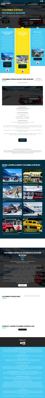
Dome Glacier (38, 359)
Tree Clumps (26, 393)
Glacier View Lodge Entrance (22, 388)
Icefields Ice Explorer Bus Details (11, 373)
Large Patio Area (19, 393)
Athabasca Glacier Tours (25, 372)
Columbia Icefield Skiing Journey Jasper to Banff (28, 356)
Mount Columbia (6, 366)
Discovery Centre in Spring (35, 377)
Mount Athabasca (30, 367)
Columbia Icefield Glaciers (34, 360)
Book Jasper (38, 59)
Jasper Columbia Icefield (5, 4)
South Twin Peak (34, 366)
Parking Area (38, 385)
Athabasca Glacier (7, 359)
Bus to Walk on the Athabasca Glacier (21, 377)
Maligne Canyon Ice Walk (31, 374)
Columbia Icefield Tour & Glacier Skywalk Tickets (7, 64)
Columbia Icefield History (8, 355)
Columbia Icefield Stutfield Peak (22, 368)
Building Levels (38, 382)
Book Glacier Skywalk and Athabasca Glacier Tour (5, 21)
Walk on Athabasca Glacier (22, 386)
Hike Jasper (42, 4)
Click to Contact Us (22, 329)
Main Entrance (39, 392)
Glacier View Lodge (12, 384)
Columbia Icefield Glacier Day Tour (22, 66)
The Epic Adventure (10, 387)
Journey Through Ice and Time (29, 392)
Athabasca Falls (28, 351)
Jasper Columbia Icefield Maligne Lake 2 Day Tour (11, 150)
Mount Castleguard (33, 368)
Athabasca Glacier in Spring (8, 377)
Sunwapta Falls (24, 352)
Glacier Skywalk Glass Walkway (36, 387)
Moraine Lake (22, 374)
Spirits (4, 391)
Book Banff (34, 351)
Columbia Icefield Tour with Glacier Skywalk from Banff (27, 150)
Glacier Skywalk (21, 351)
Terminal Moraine (31, 382)
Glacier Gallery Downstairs (11, 378)
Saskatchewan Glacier (10, 360)
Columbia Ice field (5, 1)
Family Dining (21, 391)
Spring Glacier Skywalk (22, 379)
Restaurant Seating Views (33, 391)
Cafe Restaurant (9, 391)
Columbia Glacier (31, 359)
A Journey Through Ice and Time (21, 382)
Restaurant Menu (35, 391)
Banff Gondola (36, 373)
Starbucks (30, 379)
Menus (26, 391)
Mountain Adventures (16, 385)
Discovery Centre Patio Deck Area (10, 386)
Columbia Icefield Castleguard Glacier (19, 359)
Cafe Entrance (16, 391)
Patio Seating (20, 392)
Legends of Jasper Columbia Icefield (30, 384)
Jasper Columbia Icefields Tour (33, 4)
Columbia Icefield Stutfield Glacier (21, 360)
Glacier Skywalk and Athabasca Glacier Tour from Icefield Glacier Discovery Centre (28, 151)
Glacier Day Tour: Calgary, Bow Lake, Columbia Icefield (31, 350)
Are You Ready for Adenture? (9, 382)
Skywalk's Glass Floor (25, 387)
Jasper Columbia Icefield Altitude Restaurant (22, 391)
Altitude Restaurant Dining (8, 391)
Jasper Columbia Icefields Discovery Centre (11, 372)
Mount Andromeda (11, 368)
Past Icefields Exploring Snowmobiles (25, 373)
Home (25, 4)
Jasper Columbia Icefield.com (12, 395)
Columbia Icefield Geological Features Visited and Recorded (25, 355)
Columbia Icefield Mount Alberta (23, 366)
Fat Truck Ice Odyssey (22, 363)
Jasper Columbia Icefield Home (22, 140)
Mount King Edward (22, 367)
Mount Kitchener (15, 367)
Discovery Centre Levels (7, 383)
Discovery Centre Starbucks (18, 383)
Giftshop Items (20, 384)
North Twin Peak (14, 366)
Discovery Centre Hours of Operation (10, 349)
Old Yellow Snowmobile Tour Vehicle (28, 385)
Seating (40, 391)
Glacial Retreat (35, 383)
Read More (22, 285)
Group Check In (17, 387)
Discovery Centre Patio (12, 392)
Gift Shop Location (28, 383)
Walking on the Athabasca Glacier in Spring (25, 378)
